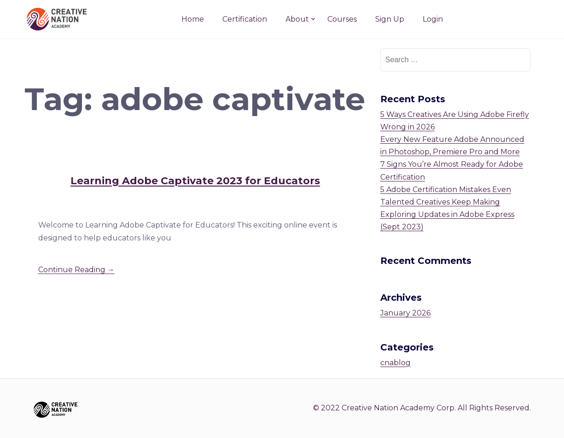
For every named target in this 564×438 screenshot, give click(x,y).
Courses (342, 19)
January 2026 (405, 313)
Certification (244, 19)
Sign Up (389, 19)
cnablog (395, 362)
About (297, 19)
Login (433, 19)
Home (192, 19)
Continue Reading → (76, 269)
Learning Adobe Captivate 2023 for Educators (195, 181)
